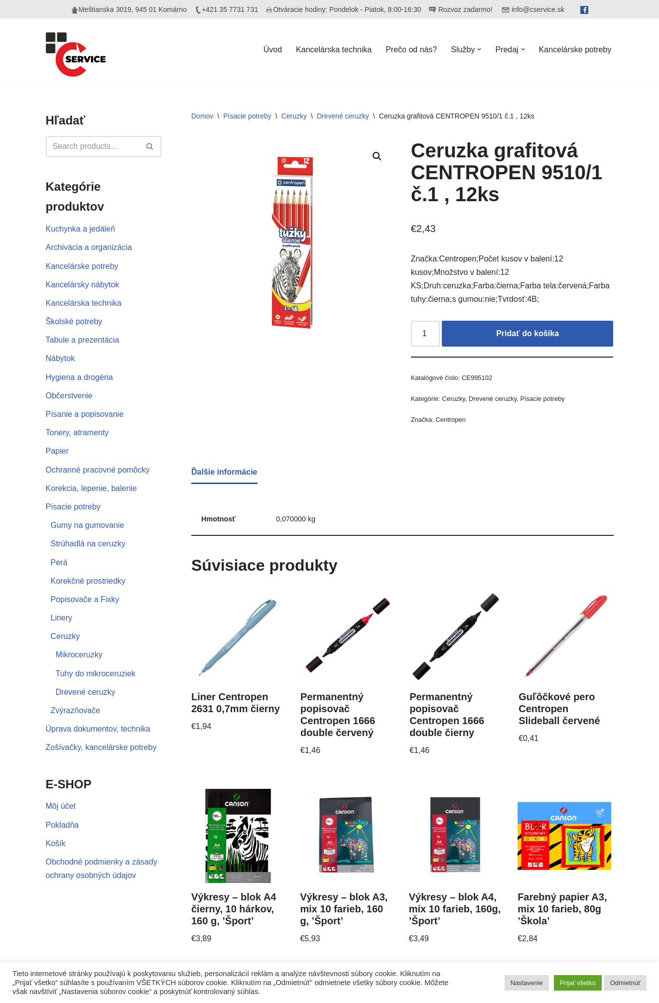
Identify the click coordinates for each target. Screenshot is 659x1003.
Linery (62, 618)
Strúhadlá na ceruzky (88, 543)
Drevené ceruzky (86, 692)
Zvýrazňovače (76, 710)
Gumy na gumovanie (88, 525)
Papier (57, 451)
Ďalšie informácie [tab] (224, 472)
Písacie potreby (73, 506)
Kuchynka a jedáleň (81, 229)
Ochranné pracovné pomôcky (98, 470)
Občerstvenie (69, 395)
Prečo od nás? (411, 49)
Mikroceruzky (79, 654)
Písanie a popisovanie (85, 414)
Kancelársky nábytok (83, 284)
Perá (59, 562)
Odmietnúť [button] (625, 983)
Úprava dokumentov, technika (98, 729)
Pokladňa (62, 825)
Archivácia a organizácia (89, 247)
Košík (56, 843)
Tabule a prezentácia (83, 340)
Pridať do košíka (527, 333)
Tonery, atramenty (77, 432)
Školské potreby (74, 321)
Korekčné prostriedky (88, 581)
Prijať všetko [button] (578, 983)
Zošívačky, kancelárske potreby (101, 747)
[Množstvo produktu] (425, 334)
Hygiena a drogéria (79, 377)
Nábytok (60, 358)
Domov (202, 116)
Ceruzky (65, 636)
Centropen (450, 419)
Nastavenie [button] (527, 983)
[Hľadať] (92, 146)
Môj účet (61, 806)
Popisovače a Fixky (85, 599)
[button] (479, 49)
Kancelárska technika (334, 49)
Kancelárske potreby (575, 49)
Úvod (273, 49)
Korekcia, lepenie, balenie (91, 488)
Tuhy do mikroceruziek (95, 673)
